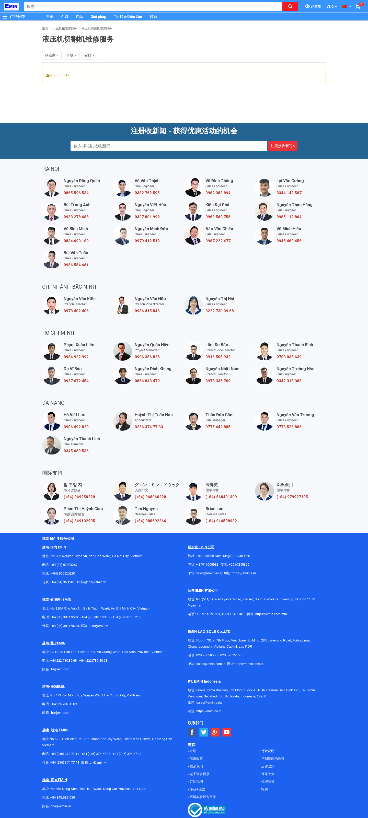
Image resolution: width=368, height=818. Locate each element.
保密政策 (196, 759)
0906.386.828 (147, 357)
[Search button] (290, 6)
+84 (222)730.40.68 (93, 660)
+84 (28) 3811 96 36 (64, 617)
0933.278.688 (76, 217)
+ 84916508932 (207, 564)
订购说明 (196, 782)
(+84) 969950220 (79, 497)
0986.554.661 (76, 265)
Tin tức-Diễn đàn (128, 17)
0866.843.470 (147, 381)
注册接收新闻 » (283, 146)
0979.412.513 (147, 241)
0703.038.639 (289, 357)
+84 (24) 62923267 (63, 565)
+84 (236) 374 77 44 (64, 762)
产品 (79, 17)
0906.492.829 (76, 427)
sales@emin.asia (208, 573)
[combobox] (150, 6)
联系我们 (196, 766)
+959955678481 (234, 614)
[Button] (5, 16)
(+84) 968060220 (150, 497)
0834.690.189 (76, 241)
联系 (153, 17)
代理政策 (267, 782)
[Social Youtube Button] (226, 732)
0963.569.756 (218, 217)
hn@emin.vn (98, 582)
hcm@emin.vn (99, 626)
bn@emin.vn (60, 669)
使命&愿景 (197, 789)
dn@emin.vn (98, 762)
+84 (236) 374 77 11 (64, 754)
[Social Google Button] (215, 732)
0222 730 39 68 (219, 311)
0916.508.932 (218, 357)
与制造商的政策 (272, 759)
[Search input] (150, 6)
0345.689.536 (76, 451)
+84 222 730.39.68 (63, 660)
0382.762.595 (147, 193)
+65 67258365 (239, 564)
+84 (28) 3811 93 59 (96, 617)
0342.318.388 (289, 381)
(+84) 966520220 (62, 573)
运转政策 (267, 766)
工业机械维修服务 (65, 28)
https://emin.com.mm (271, 614)
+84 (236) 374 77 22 (96, 754)
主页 (49, 17)
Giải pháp (98, 17)
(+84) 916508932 (221, 521)
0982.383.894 (218, 193)
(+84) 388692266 (150, 521)
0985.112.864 (289, 217)
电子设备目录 (199, 774)
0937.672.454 (76, 381)
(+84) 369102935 (79, 521)
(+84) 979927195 (292, 497)
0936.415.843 (147, 311)
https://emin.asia (244, 573)
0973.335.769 (218, 381)
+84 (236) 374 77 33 (127, 754)
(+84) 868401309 (221, 497)
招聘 (264, 789)
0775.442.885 (218, 427)
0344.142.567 (289, 193)
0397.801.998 (147, 217)
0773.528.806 (289, 427)
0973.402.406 (76, 311)
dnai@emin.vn (60, 806)
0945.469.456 (289, 241)
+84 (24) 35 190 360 (64, 582)
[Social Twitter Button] (203, 732)
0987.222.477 (218, 241)
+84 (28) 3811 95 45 (64, 626)
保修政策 (267, 774)
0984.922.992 (76, 357)
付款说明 (267, 751)
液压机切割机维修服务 (97, 28)
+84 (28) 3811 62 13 (127, 617)
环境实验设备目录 (202, 797)
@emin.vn (62, 713)
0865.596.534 (76, 193)
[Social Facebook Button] (192, 732)
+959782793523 (208, 614)
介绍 (64, 17)
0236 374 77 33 (149, 427)
